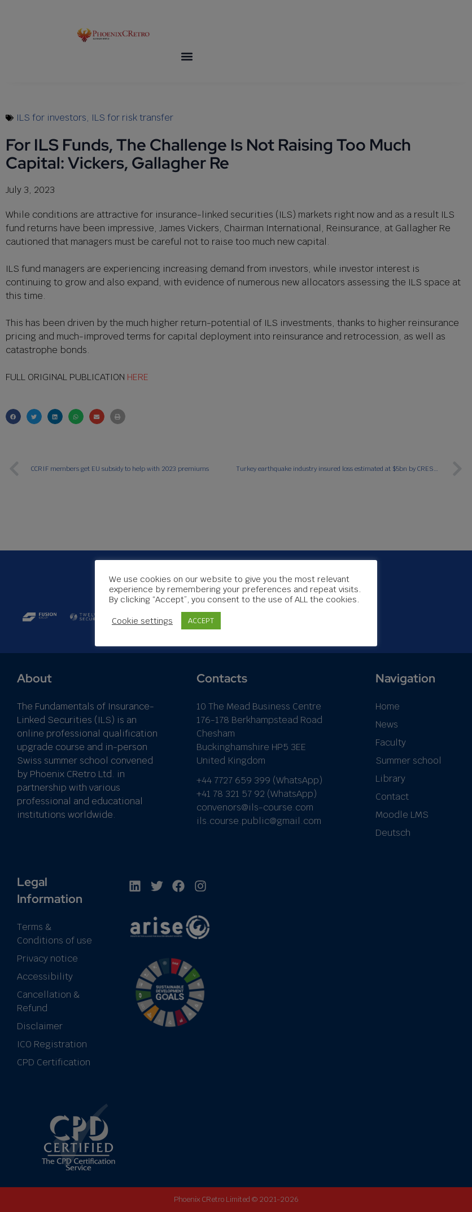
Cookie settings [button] (142, 621)
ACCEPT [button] (201, 620)
